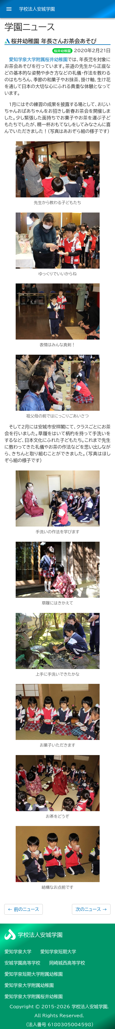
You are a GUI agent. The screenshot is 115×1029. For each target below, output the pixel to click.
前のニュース (23, 909)
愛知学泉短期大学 (58, 951)
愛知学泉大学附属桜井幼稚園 (38, 59)
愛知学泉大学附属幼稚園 (29, 985)
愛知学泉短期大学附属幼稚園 (33, 974)
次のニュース (91, 909)
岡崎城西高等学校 (67, 963)
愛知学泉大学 (17, 951)
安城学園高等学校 (22, 963)
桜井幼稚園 (62, 50)
